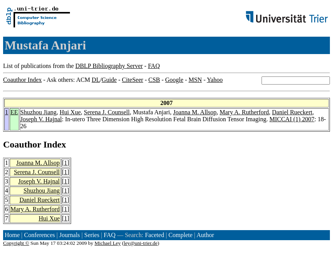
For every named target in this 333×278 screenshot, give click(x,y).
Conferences (39, 235)
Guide (109, 79)
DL (96, 79)
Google (174, 79)
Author (205, 235)
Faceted (154, 235)
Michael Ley (108, 243)
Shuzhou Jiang (38, 112)
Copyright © (16, 243)
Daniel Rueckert (292, 112)
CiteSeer (132, 79)
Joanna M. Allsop (194, 112)
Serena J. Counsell (107, 112)
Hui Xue (70, 112)
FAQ (154, 66)
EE (14, 112)
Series (91, 235)
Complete (180, 235)
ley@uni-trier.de (140, 243)
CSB (154, 79)
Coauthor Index (22, 79)
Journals (69, 235)
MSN (195, 79)
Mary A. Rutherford (244, 112)
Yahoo (215, 79)
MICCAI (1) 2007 (291, 119)
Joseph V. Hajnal (41, 119)
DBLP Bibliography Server (109, 66)
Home (12, 235)
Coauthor (22, 144)
